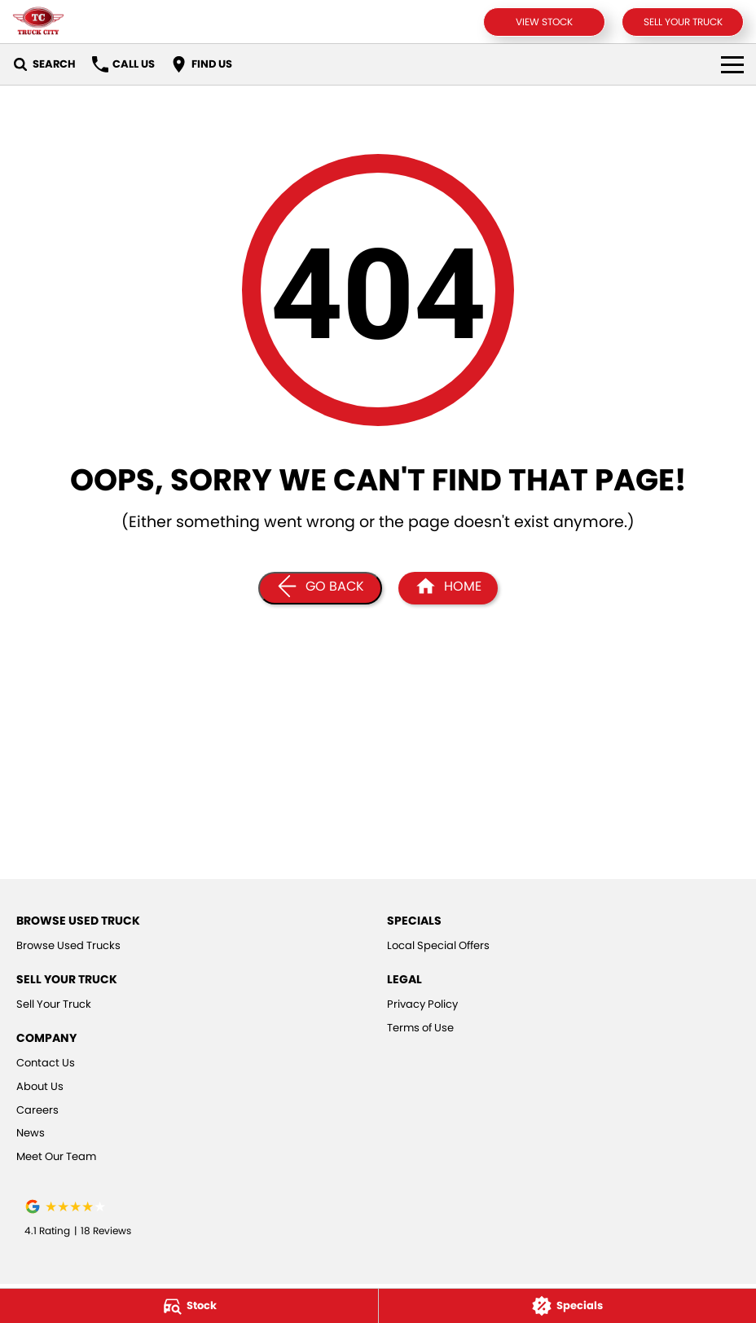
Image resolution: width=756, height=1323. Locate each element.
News (30, 1133)
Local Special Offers (438, 945)
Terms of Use (420, 1027)
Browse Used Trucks (68, 945)
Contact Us (45, 1062)
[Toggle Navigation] (732, 64)
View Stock (544, 22)
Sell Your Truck (683, 22)
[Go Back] (320, 588)
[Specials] (568, 1306)
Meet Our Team (56, 1156)
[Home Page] (38, 21)
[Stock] (189, 1306)
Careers (37, 1110)
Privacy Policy (422, 1004)
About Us (40, 1086)
